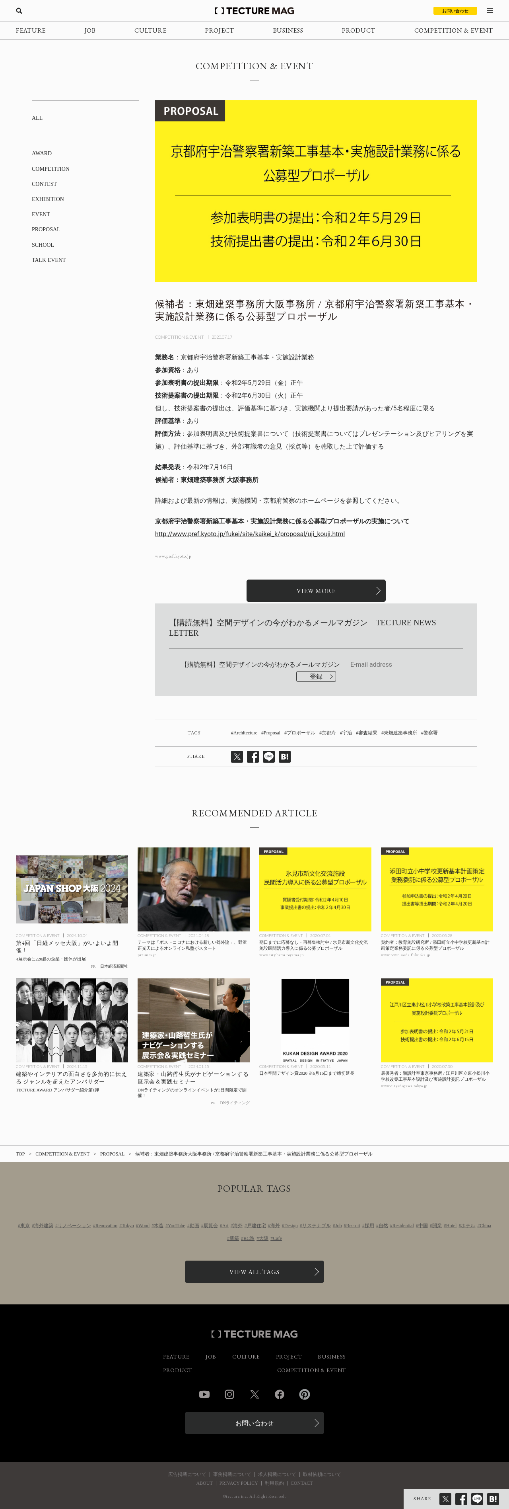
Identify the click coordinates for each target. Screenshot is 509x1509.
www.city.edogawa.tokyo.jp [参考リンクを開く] (404, 1085)
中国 (423, 1225)
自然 (383, 1225)
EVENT (41, 214)
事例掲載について (232, 1474)
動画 (194, 1225)
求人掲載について (277, 1474)
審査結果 (367, 733)
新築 (234, 1238)
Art (225, 1225)
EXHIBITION (48, 199)
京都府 (329, 733)
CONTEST (44, 184)
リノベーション (74, 1225)
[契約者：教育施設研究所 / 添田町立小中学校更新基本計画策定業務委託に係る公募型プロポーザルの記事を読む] (437, 889)
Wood (144, 1225)
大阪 (263, 1238)
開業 (437, 1225)
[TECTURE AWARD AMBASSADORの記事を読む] (72, 1020)
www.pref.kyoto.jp (173, 556)
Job (338, 1225)
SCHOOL (43, 245)
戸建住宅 (256, 1225)
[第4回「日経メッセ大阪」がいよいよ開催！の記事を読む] (72, 889)
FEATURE (31, 30)
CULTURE (150, 30)
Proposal (272, 733)
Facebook (279, 1394)
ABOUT (204, 1483)
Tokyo (128, 1225)
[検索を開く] (19, 11)
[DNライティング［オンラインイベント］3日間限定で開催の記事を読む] (194, 1020)
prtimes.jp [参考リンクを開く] (147, 954)
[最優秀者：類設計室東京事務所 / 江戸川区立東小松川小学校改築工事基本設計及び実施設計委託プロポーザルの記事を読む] (437, 1020)
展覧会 (211, 1225)
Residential (403, 1225)
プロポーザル (301, 733)
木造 (158, 1225)
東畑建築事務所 (400, 733)
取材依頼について (322, 1474)
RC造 (248, 1238)
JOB (90, 30)
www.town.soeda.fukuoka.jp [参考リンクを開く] (405, 954)
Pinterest (304, 1394)
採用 (369, 1225)
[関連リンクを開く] (316, 591)
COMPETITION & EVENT (453, 30)
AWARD (42, 153)
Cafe (277, 1238)
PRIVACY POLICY (239, 1483)
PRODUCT (358, 30)
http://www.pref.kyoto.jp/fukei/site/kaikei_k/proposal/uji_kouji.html (250, 534)
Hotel (451, 1225)
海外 (238, 1225)
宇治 (347, 733)
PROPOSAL (46, 229)
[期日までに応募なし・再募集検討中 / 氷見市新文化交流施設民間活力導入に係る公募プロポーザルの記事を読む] (315, 889)
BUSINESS (288, 30)
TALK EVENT (49, 260)
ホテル (468, 1225)
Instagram (229, 1394)
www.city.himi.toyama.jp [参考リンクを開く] (281, 954)
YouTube (176, 1225)
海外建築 (43, 1225)
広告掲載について (187, 1474)
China (485, 1225)
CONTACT (302, 1483)
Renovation (106, 1225)
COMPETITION (51, 169)
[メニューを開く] (490, 11)
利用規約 (274, 1483)
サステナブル (316, 1225)
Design (291, 1225)
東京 (25, 1225)
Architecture (245, 733)
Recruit (353, 1225)
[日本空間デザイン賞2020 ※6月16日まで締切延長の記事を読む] (315, 1020)
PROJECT (219, 30)
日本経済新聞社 (114, 966)
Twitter (254, 1394)
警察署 (431, 733)
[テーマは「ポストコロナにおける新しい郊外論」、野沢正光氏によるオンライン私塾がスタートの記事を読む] (194, 889)
